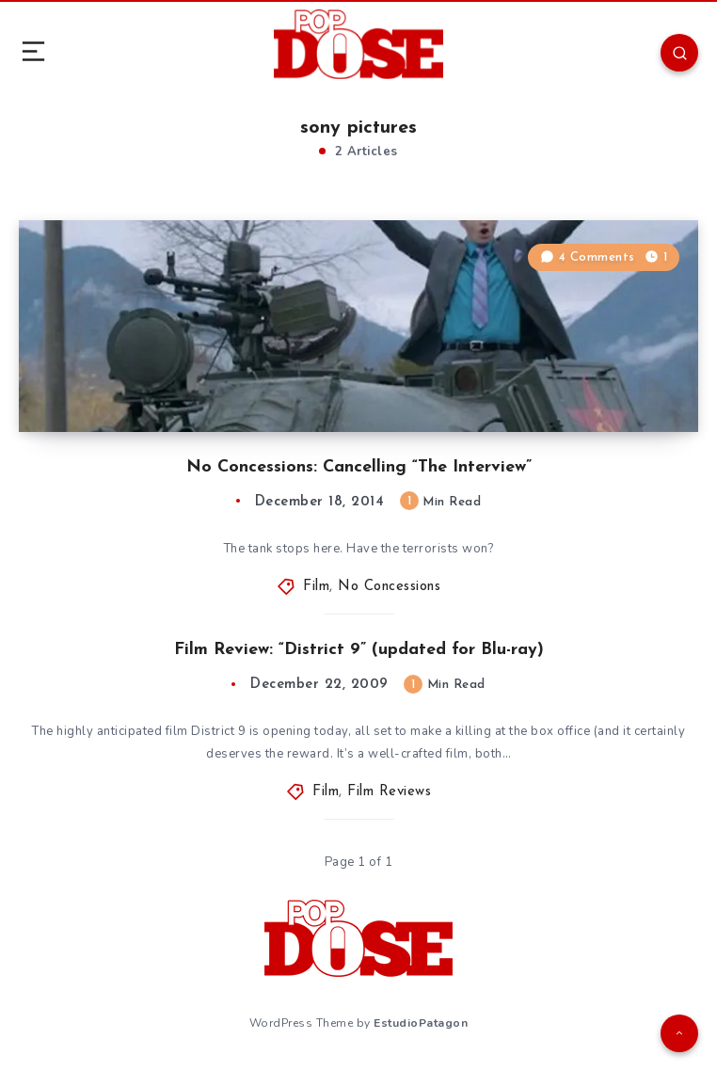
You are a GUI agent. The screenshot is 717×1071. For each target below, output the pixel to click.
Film (316, 587)
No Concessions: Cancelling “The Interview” (359, 467)
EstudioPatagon (421, 1023)
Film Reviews (389, 792)
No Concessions (389, 587)
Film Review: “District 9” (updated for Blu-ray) (359, 650)
